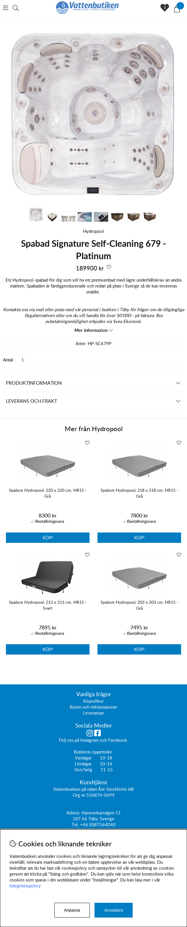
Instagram (89, 740)
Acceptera (113, 910)
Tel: (75, 824)
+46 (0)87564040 (98, 824)
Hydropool (93, 231)
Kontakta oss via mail (23, 309)
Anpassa (72, 910)
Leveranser (93, 713)
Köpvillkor (93, 701)
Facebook (117, 740)
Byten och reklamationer (93, 707)
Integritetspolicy (25, 886)
